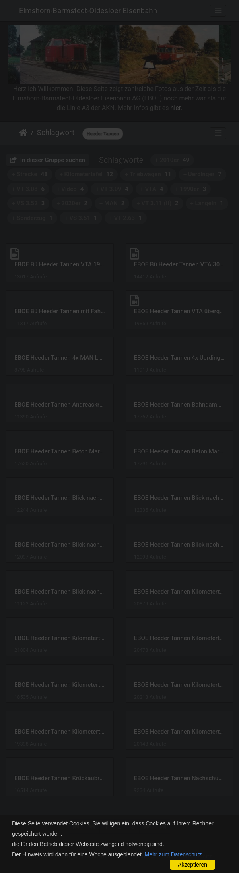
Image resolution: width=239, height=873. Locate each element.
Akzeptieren (192, 864)
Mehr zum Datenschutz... (176, 854)
